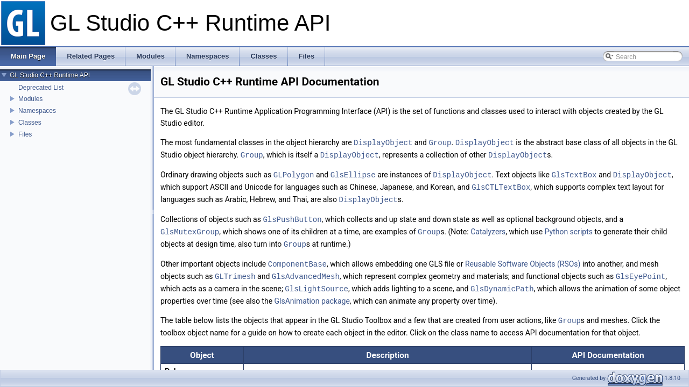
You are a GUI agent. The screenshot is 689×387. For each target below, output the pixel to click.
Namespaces (37, 110)
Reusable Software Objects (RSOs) (523, 259)
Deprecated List (41, 87)
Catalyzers (487, 228)
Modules (30, 99)
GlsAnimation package (312, 295)
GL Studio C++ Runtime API (50, 75)
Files (25, 134)
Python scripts (569, 228)
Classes (29, 122)
